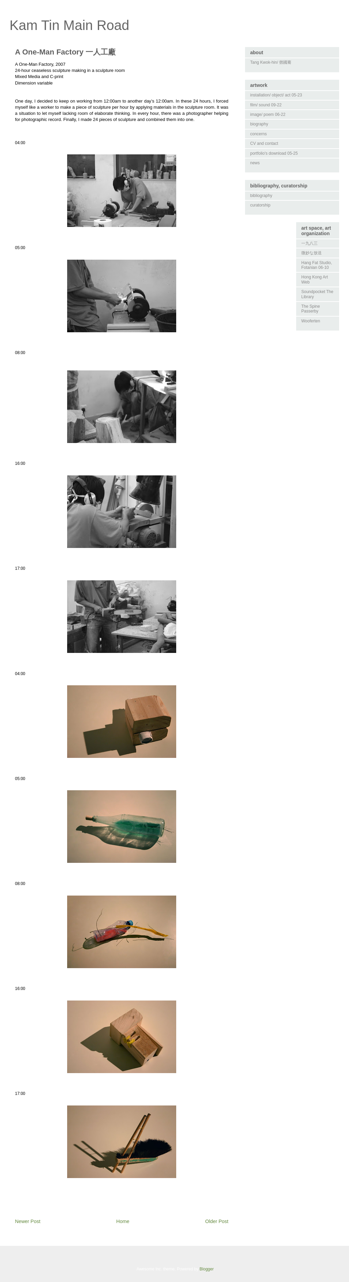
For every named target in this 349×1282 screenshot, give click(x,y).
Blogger (207, 1269)
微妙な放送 (311, 252)
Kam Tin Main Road (69, 25)
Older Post (216, 1221)
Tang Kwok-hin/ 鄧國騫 (270, 62)
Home (122, 1221)
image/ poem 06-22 (267, 114)
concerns (258, 134)
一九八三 (309, 243)
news (255, 163)
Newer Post (27, 1221)
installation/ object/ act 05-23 (276, 95)
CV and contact (264, 143)
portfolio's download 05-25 (274, 153)
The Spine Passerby (310, 309)
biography (259, 124)
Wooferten (310, 321)
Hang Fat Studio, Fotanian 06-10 (316, 265)
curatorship (260, 205)
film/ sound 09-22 (266, 105)
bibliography (261, 195)
